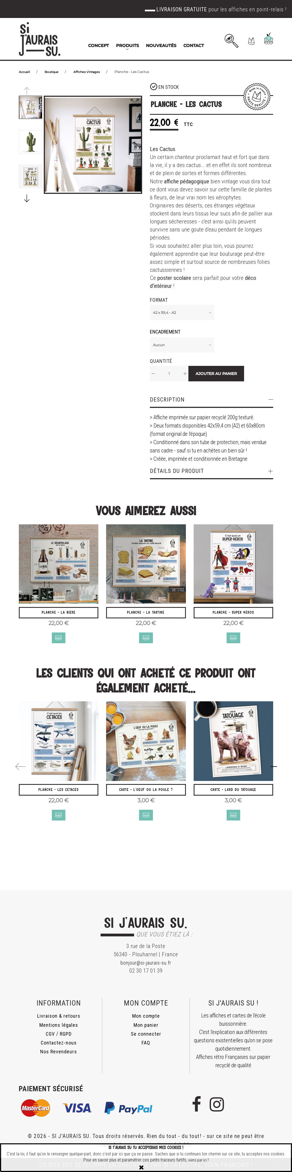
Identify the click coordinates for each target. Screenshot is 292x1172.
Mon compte (145, 1016)
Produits (127, 45)
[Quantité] (169, 373)
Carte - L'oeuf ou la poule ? (146, 796)
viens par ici (197, 1160)
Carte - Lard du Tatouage (233, 796)
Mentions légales (59, 1025)
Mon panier (146, 1025)
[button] (238, 41)
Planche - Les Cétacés (59, 796)
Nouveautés (161, 45)
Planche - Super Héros (233, 615)
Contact (193, 45)
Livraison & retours (58, 1016)
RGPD (66, 1034)
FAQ (146, 1043)
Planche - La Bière (58, 615)
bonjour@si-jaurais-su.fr (146, 963)
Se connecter (145, 1034)
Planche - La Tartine (146, 615)
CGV (50, 1034)
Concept (98, 45)
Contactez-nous (58, 1043)
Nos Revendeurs (59, 1051)
